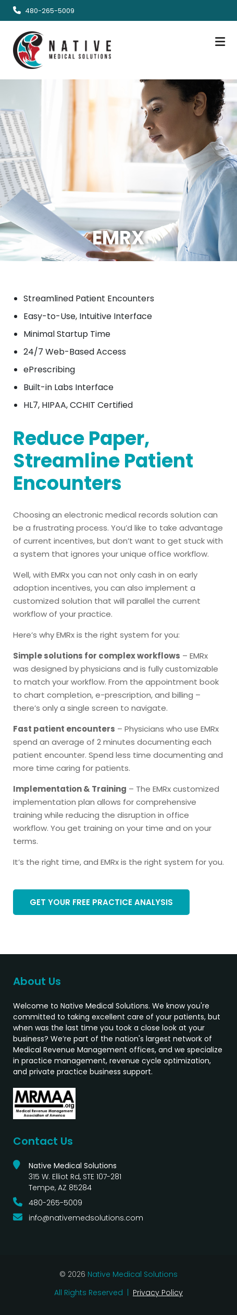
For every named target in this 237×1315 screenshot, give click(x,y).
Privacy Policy (158, 1292)
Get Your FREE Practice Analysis (101, 902)
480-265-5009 (49, 11)
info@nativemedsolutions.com (86, 1218)
